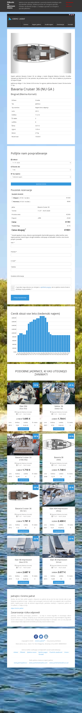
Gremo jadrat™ (40, 641)
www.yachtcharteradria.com (38, 663)
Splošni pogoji (42, 652)
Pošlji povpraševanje (20, 297)
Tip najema (15, 174)
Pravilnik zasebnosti (55, 652)
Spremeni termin (41, 184)
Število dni (15, 167)
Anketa (15, 652)
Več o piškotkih (69, 5)
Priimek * (14, 252)
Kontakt (70, 24)
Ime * (13, 242)
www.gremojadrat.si (20, 663)
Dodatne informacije (17, 276)
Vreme (66, 652)
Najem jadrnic (36, 24)
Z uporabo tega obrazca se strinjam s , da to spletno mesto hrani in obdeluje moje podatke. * (43, 288)
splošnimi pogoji (45, 287)
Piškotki (22, 652)
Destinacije (60, 24)
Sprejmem (69, 2)
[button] (15, 53)
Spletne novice (31, 652)
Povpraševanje (23, 429)
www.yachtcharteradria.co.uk (58, 663)
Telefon (13, 267)
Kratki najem (49, 24)
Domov (26, 24)
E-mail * (13, 261)
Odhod (14, 160)
